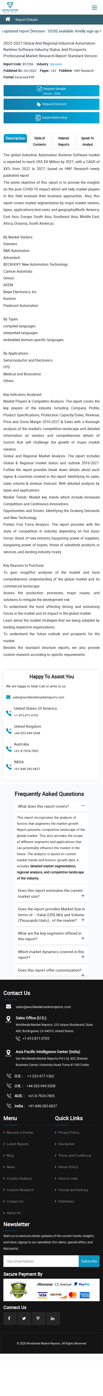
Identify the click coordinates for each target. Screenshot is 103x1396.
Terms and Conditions (74, 1155)
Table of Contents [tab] (39, 141)
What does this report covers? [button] (43, 806)
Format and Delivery (73, 1190)
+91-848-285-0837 (27, 769)
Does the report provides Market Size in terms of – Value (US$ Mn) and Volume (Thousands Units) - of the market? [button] (51, 914)
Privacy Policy (68, 1132)
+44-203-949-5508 (27, 733)
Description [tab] (15, 138)
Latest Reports (18, 1144)
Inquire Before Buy (51, 118)
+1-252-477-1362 (40, 1076)
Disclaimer (66, 1144)
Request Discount (51, 104)
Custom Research (20, 1190)
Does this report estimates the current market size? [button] (50, 893)
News (11, 1167)
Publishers (66, 1201)
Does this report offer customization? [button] (49, 970)
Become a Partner (20, 1132)
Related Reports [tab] (63, 141)
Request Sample (51, 90)
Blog (10, 1155)
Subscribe (89, 1261)
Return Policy (68, 1167)
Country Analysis (19, 1178)
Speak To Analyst (87, 141)
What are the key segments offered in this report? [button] (49, 936)
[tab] (51, 806)
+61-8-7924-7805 (26, 751)
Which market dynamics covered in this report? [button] (51, 954)
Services (56, 64)
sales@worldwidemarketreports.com (38, 697)
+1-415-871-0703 (26, 715)
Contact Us (15, 1201)
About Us (14, 1212)
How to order (68, 1178)
